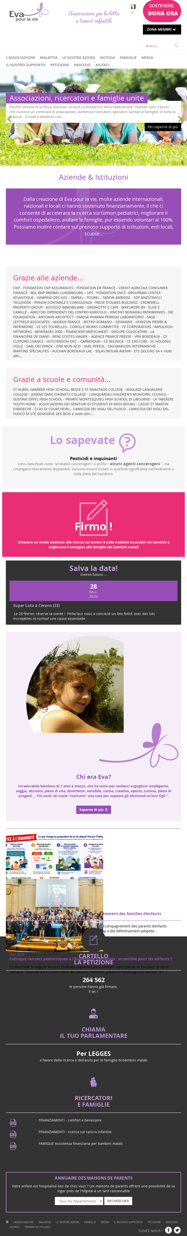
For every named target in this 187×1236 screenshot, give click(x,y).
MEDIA (147, 57)
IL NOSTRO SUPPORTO (26, 64)
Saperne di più (93, 809)
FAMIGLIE (128, 57)
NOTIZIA (107, 57)
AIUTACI (102, 64)
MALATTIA (48, 57)
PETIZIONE (59, 64)
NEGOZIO (82, 64)
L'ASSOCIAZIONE (20, 57)
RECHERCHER (118, 1201)
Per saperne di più (163, 126)
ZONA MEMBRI (161, 29)
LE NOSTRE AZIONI (78, 57)
